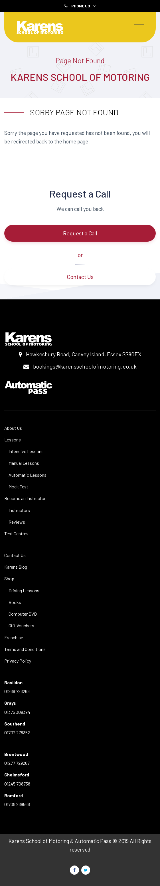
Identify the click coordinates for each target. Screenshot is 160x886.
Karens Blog (15, 567)
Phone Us (83, 5)
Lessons (12, 439)
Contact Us (80, 276)
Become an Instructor (25, 498)
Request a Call (80, 233)
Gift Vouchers (21, 625)
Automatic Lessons (27, 475)
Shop (9, 578)
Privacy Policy (17, 660)
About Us (13, 428)
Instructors (19, 510)
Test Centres (16, 533)
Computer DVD (23, 613)
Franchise (13, 637)
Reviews (17, 522)
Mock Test (18, 486)
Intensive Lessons (26, 451)
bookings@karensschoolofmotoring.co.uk (85, 366)
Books (15, 602)
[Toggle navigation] (139, 27)
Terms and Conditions (25, 649)
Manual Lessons (24, 463)
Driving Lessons (24, 590)
